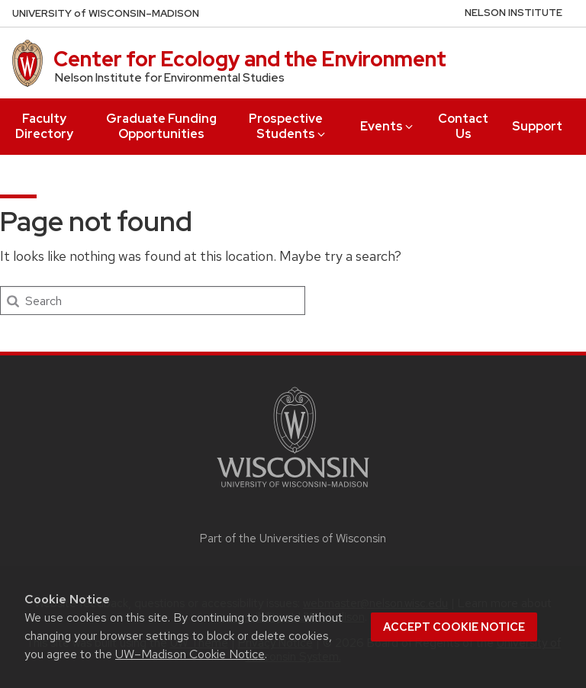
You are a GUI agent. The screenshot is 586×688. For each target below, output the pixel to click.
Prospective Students (288, 126)
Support (537, 126)
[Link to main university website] (293, 490)
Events (387, 126)
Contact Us (463, 126)
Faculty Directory (44, 126)
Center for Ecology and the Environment (249, 58)
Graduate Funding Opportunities (161, 126)
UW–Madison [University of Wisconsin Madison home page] (105, 13)
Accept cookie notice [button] (454, 627)
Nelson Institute (513, 12)
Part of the (293, 538)
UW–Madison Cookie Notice (190, 654)
